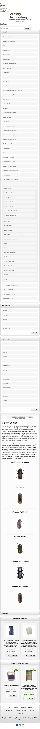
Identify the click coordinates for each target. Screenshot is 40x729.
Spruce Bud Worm (9, 265)
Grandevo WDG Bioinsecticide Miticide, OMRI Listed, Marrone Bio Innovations (29, 687)
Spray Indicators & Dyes (9, 161)
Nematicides (6, 121)
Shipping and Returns (26, 707)
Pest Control (6, 152)
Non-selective (6, 379)
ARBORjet (5, 315)
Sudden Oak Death (9, 270)
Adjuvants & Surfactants (9, 41)
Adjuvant (5, 343)
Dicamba (5, 352)
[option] (11, 640)
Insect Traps (6, 86)
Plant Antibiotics (7, 148)
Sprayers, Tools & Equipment (10, 170)
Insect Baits (6, 99)
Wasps (6, 274)
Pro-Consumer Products (9, 144)
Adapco (5, 319)
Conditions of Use (21, 710)
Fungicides (6, 72)
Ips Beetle (8, 197)
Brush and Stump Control (9, 63)
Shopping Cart (4, 11)
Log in (2, 7)
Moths (6, 248)
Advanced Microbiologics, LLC (11, 324)
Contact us (20, 713)
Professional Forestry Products (11, 135)
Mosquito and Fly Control (9, 112)
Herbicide (6, 366)
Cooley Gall (7, 221)
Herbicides (6, 77)
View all (35, 332)
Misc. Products (7, 117)
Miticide (4, 374)
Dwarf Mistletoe (8, 230)
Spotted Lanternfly (9, 261)
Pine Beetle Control (8, 37)
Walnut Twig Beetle (11, 215)
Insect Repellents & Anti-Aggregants (12, 90)
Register (2, 5)
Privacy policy (9, 710)
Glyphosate (5, 360)
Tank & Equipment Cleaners (10, 285)
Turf (4, 405)
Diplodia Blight (8, 225)
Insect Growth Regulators (9, 94)
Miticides (5, 108)
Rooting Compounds (8, 157)
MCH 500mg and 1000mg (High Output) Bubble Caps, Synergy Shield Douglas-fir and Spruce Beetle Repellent (11, 643)
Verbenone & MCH (8, 298)
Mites (5, 243)
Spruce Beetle (9, 206)
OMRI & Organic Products (10, 130)
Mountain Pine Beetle (11, 193)
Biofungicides (6, 54)
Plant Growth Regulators (9, 139)
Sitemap (15, 707)
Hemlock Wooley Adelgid (10, 239)
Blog (9, 707)
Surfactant (5, 396)
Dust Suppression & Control (10, 68)
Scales (6, 257)
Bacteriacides (6, 50)
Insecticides (6, 81)
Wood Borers (7, 279)
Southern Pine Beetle (11, 210)
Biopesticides (6, 59)
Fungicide (5, 356)
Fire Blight (7, 234)
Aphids (6, 184)
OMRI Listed (6, 383)
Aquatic (5, 348)
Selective (5, 392)
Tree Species (6, 175)
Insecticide (6, 370)
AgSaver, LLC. (7, 328)
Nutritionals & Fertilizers (9, 126)
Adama (5, 310)
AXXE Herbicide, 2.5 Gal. (11, 685)
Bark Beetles (7, 188)
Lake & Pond (6, 103)
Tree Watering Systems (9, 294)
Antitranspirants (7, 45)
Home (7, 417)
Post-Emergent (6, 387)
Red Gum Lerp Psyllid (10, 252)
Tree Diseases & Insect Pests (10, 179)
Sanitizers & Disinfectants (9, 166)
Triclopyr (5, 400)
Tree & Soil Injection (8, 289)
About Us (31, 710)
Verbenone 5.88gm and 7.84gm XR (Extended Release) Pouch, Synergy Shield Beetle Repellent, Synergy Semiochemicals (29, 643)
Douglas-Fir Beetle (10, 201)
